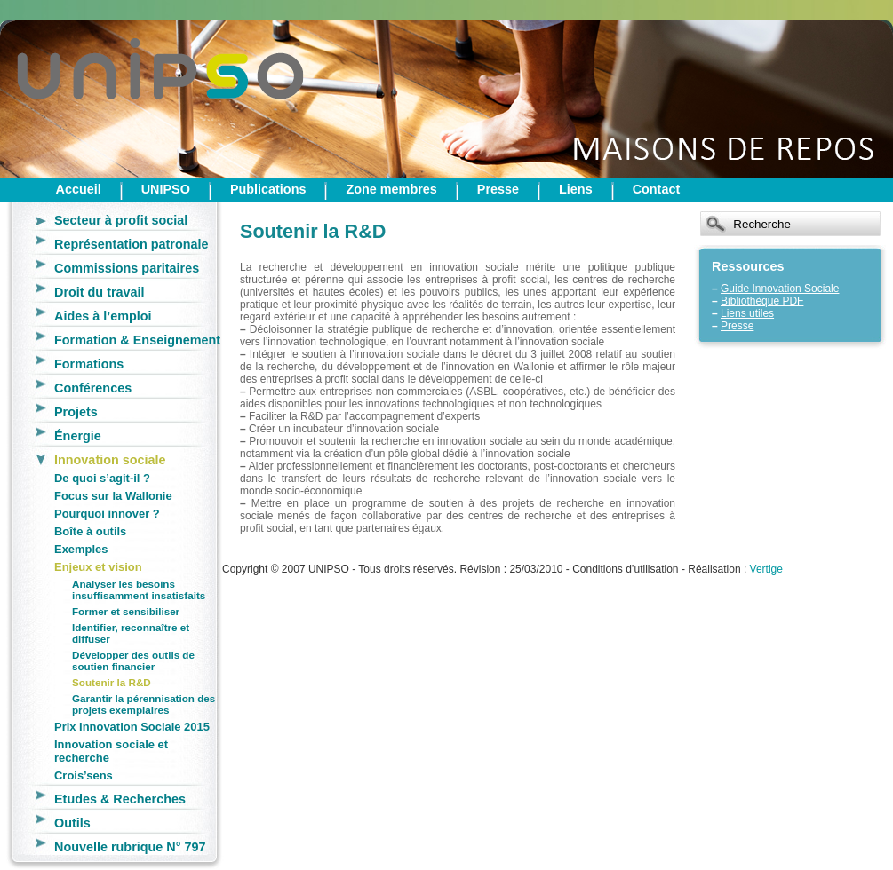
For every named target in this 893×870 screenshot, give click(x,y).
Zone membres (391, 189)
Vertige (766, 569)
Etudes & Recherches (120, 799)
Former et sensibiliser (125, 611)
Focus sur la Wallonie (113, 495)
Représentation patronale (131, 244)
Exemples (81, 549)
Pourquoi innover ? (107, 513)
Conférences (93, 388)
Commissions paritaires (126, 268)
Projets (76, 412)
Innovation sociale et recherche (111, 751)
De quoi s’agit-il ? (102, 478)
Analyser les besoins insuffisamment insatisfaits (138, 589)
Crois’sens (83, 775)
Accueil (78, 189)
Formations (89, 364)
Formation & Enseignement (137, 340)
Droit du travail (99, 292)
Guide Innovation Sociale (780, 288)
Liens (576, 189)
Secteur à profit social (120, 220)
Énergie (77, 436)
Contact (657, 189)
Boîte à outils (90, 531)
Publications (268, 189)
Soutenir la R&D (111, 682)
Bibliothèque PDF (762, 301)
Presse (498, 189)
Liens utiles (747, 313)
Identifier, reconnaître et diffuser (130, 633)
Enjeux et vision (98, 566)
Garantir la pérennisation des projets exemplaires (143, 704)
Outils (72, 823)
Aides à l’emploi (103, 316)
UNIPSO (165, 189)
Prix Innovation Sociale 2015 (132, 726)
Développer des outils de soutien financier (133, 660)
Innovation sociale (110, 460)
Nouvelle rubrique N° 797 (130, 847)
